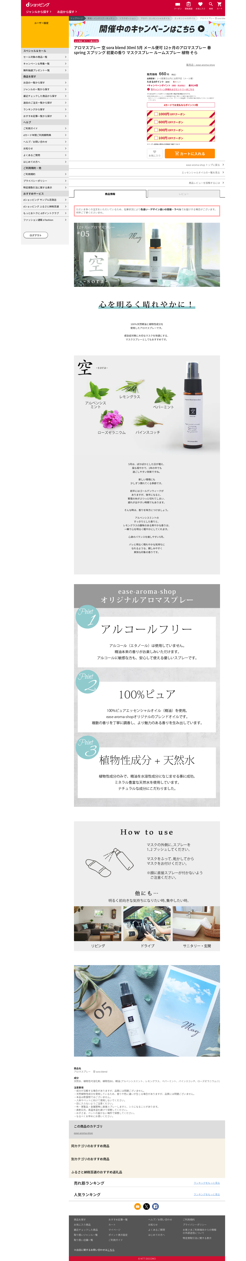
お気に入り (155, 155)
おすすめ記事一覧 (118, 1219)
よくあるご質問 (31, 155)
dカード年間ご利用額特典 (37, 135)
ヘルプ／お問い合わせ (35, 141)
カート (112, 1224)
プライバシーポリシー (35, 180)
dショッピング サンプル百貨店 (39, 199)
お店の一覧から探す (34, 82)
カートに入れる (190, 153)
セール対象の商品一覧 (35, 57)
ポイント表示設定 (118, 1234)
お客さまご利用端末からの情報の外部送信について (199, 1231)
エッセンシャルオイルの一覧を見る (201, 172)
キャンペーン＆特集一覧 (36, 63)
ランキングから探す (34, 109)
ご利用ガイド (30, 128)
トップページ (76, 18)
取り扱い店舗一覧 (83, 1240)
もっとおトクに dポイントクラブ (41, 213)
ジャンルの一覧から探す (36, 89)
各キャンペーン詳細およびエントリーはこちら (172, 89)
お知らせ (28, 148)
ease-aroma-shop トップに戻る (203, 165)
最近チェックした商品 (86, 1229)
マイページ (115, 1229)
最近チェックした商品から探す (40, 96)
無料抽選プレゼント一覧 (36, 70)
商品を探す (80, 1219)
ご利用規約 (29, 174)
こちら (111, 1249)
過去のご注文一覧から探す (37, 102)
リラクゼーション (127, 18)
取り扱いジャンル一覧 (86, 1234)
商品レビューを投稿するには (204, 183)
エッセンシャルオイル (184, 18)
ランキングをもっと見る (207, 1182)
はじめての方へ (31, 161)
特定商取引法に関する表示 (37, 187)
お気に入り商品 (82, 1224)
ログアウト (36, 235)
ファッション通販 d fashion (38, 219)
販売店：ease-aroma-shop (200, 64)
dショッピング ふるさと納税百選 (41, 206)
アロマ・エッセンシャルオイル (155, 18)
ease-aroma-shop (83, 1133)
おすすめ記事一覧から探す (37, 116)
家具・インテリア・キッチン (101, 18)
